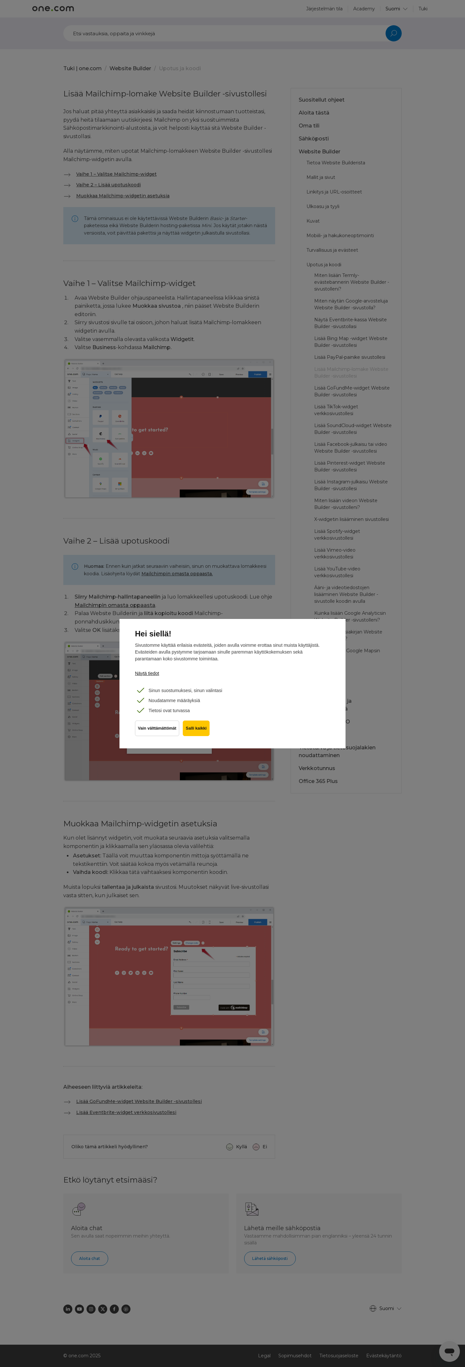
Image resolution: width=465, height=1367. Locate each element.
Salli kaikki (197, 730)
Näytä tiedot (147, 673)
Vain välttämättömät (157, 730)
